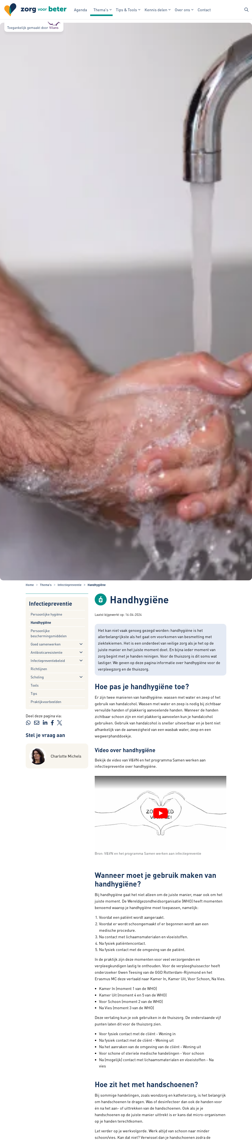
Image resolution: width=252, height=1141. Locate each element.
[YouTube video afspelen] (160, 813)
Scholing (37, 677)
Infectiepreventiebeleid (48, 660)
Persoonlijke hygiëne (46, 614)
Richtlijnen (39, 668)
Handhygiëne (41, 622)
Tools (35, 685)
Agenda (80, 9)
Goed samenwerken (46, 644)
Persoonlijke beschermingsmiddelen (49, 633)
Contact (204, 9)
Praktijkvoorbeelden (46, 701)
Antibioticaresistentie (46, 652)
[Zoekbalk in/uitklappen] (246, 9)
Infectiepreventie (50, 603)
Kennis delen (156, 9)
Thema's (100, 9)
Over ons (182, 9)
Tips (34, 693)
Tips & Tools (126, 9)
